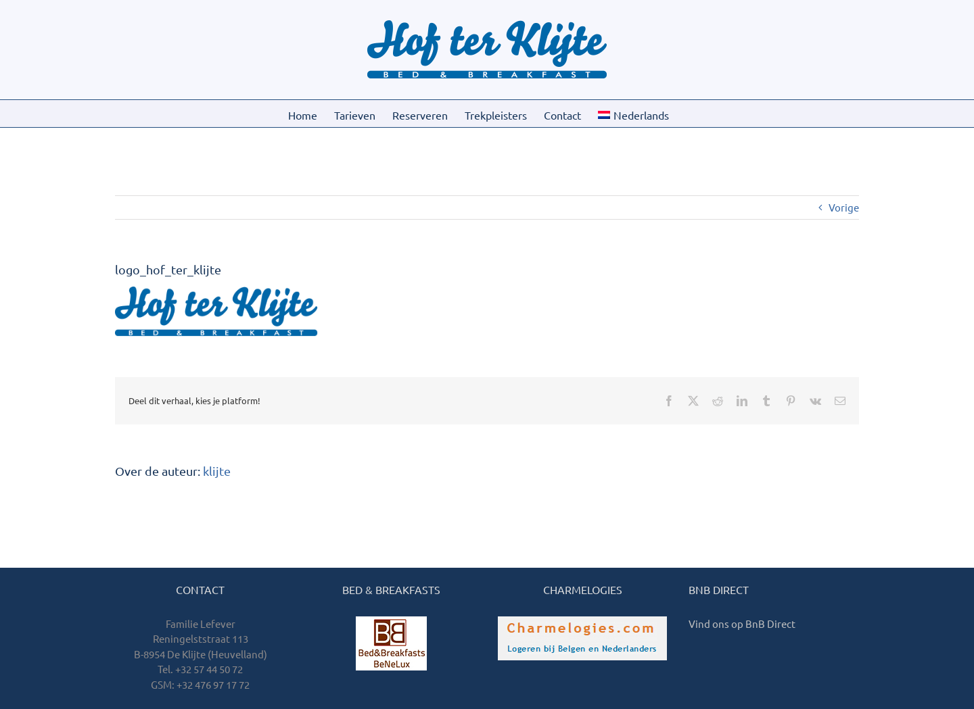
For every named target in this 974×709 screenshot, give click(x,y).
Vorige (844, 207)
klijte (217, 471)
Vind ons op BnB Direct (742, 623)
